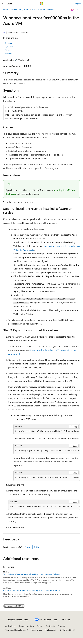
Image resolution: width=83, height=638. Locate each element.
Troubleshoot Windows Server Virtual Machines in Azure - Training (31, 574)
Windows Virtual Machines (43, 9)
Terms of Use (36, 630)
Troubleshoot (16, 9)
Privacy (61, 626)
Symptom (9, 46)
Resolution (9, 53)
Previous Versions (26, 626)
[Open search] (71, 3)
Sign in (78, 3)
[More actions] (77, 10)
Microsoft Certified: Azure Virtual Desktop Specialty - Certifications (31, 590)
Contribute (50, 626)
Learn (5, 9)
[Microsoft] (41, 3)
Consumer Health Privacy (15, 630)
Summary (9, 43)
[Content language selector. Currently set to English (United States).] (17, 620)
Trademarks (50, 630)
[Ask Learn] (72, 10)
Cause (7, 50)
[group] (46, 431)
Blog (39, 626)
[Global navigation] (2, 3)
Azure (26, 9)
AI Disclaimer (10, 626)
